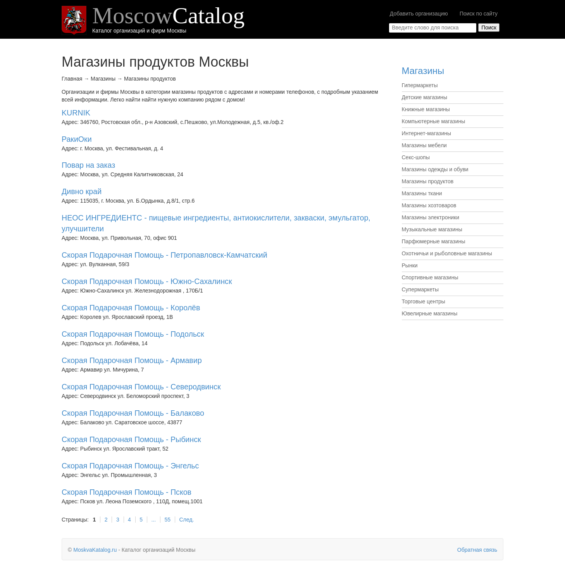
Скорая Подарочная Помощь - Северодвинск (141, 386)
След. (186, 519)
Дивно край (82, 191)
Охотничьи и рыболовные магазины (447, 253)
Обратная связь (477, 550)
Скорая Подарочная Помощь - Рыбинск (131, 439)
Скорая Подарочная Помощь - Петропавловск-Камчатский (164, 255)
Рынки (410, 265)
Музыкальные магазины (432, 229)
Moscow (168, 15)
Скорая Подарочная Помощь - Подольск (133, 334)
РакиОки (77, 139)
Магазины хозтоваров (429, 205)
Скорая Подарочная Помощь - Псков (126, 492)
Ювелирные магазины (430, 313)
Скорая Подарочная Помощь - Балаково (133, 413)
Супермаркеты (420, 289)
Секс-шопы (416, 157)
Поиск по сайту (479, 13)
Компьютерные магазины (433, 121)
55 (168, 519)
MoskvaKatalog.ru (95, 550)
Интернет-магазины (426, 133)
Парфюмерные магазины (433, 241)
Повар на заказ (88, 165)
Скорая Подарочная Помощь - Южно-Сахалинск (147, 281)
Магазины (423, 70)
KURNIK (76, 112)
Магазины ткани (422, 193)
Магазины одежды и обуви (435, 169)
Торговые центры (423, 301)
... (153, 519)
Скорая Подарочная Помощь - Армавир (132, 360)
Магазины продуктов (428, 181)
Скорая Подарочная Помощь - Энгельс (130, 465)
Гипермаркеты (420, 85)
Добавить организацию (419, 13)
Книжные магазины (426, 109)
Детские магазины (425, 97)
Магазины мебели (424, 145)
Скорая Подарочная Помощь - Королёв (131, 307)
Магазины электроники (431, 217)
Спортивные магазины (430, 277)
